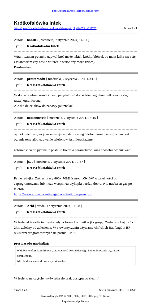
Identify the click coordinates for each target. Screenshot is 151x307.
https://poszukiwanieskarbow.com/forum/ (75, 10)
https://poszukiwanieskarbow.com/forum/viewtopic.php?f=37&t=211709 (55, 28)
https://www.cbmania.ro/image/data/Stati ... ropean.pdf (52, 194)
